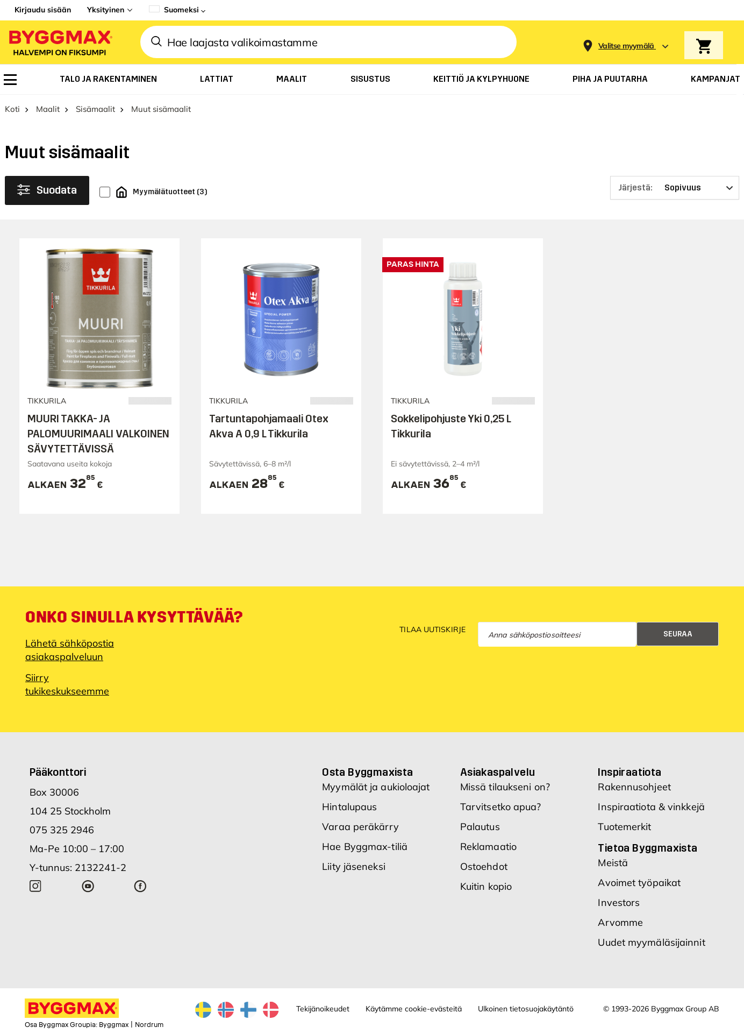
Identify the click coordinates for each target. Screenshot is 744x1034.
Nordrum (149, 1025)
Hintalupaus (349, 807)
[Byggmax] (60, 42)
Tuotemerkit (624, 826)
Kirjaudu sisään (43, 10)
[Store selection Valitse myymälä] (626, 46)
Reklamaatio (488, 846)
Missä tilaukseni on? (505, 787)
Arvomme (620, 922)
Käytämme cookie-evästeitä (414, 1009)
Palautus (480, 826)
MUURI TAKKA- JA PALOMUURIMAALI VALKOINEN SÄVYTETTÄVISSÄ (98, 433)
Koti (12, 109)
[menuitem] (10, 79)
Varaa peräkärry (360, 826)
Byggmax (113, 1025)
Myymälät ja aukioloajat (376, 787)
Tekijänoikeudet (322, 1009)
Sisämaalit (95, 109)
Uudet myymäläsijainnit (651, 942)
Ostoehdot (483, 866)
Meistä (613, 862)
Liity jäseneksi (353, 866)
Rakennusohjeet (634, 787)
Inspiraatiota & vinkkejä (651, 807)
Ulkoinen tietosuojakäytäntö (526, 1009)
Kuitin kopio (486, 886)
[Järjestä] (674, 188)
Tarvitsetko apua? (500, 807)
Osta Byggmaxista (367, 772)
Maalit (48, 109)
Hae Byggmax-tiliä (364, 846)
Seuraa (677, 634)
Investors (619, 902)
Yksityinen (105, 10)
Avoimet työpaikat (639, 882)
